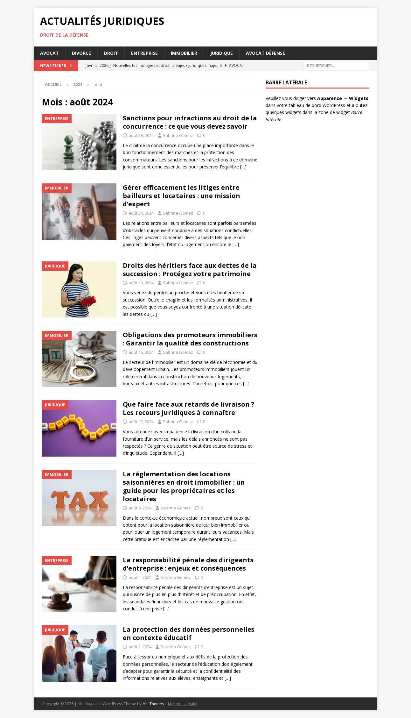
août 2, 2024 (140, 647)
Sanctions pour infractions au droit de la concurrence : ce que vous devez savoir (190, 122)
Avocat (49, 53)
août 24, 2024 (141, 213)
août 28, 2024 (141, 135)
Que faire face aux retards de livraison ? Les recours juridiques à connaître (188, 408)
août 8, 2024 (140, 508)
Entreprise (144, 53)
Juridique (221, 53)
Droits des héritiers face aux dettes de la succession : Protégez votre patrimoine (190, 269)
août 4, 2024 (140, 577)
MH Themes (153, 704)
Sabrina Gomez (178, 135)
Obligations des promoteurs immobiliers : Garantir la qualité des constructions (190, 339)
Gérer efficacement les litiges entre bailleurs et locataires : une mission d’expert (181, 195)
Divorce (81, 53)
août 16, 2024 (141, 352)
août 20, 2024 (141, 283)
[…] (243, 167)
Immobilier (184, 53)
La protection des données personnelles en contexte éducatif (188, 633)
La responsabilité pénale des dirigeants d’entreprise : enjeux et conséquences (188, 564)
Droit (111, 53)
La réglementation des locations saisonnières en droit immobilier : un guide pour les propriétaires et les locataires (184, 486)
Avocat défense (265, 53)
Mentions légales (183, 704)
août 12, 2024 (141, 421)
